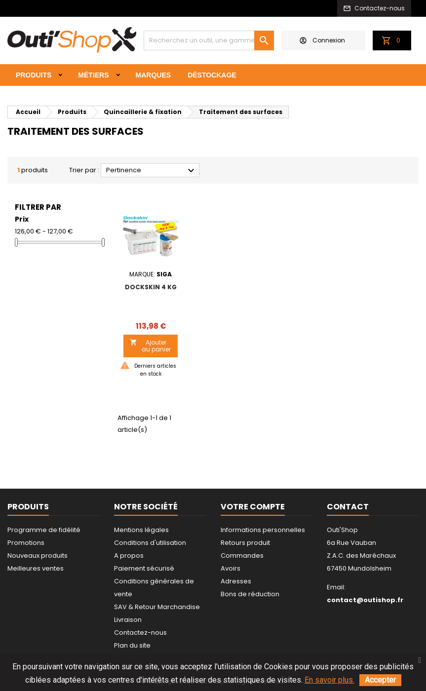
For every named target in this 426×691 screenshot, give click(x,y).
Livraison (128, 619)
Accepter (380, 680)
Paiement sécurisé (144, 568)
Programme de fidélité (43, 530)
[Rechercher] (209, 40)
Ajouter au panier (150, 345)
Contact (348, 506)
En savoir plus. (329, 680)
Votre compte (253, 506)
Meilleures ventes (35, 568)
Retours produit (245, 542)
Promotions (25, 542)
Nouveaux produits (37, 555)
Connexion (322, 40)
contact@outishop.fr (365, 600)
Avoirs (230, 568)
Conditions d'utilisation (150, 542)
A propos (129, 555)
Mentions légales (141, 530)
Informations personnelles (263, 530)
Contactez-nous (140, 632)
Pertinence (151, 171)
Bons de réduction (250, 594)
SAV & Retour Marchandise (157, 607)
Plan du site (132, 645)
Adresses (236, 581)
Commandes (242, 555)
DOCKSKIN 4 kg (151, 287)
